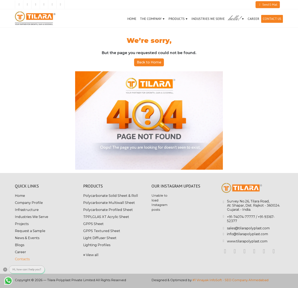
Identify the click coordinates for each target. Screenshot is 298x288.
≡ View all (91, 255)
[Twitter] (27, 4)
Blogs (19, 245)
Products (178, 19)
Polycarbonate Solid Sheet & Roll (110, 196)
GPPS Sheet (93, 224)
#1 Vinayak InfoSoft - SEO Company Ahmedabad (230, 280)
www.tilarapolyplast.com (247, 241)
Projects (22, 224)
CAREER (253, 19)
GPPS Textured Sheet (101, 231)
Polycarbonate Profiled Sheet (108, 210)
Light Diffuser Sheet (100, 238)
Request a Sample (30, 231)
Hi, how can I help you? (26, 269)
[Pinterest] (52, 4)
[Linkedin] (35, 4)
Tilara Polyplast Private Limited (71, 280)
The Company (152, 19)
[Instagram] (44, 4)
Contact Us (272, 19)
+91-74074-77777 (241, 217)
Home (131, 19)
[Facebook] (19, 4)
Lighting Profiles (96, 245)
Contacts (22, 259)
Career (20, 252)
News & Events (27, 238)
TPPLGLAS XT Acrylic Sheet (106, 217)
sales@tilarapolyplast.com (248, 228)
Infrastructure (27, 210)
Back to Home (149, 62)
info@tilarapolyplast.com (247, 234)
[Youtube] (60, 4)
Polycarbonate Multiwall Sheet (109, 203)
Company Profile (29, 203)
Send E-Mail (268, 4)
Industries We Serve (208, 19)
